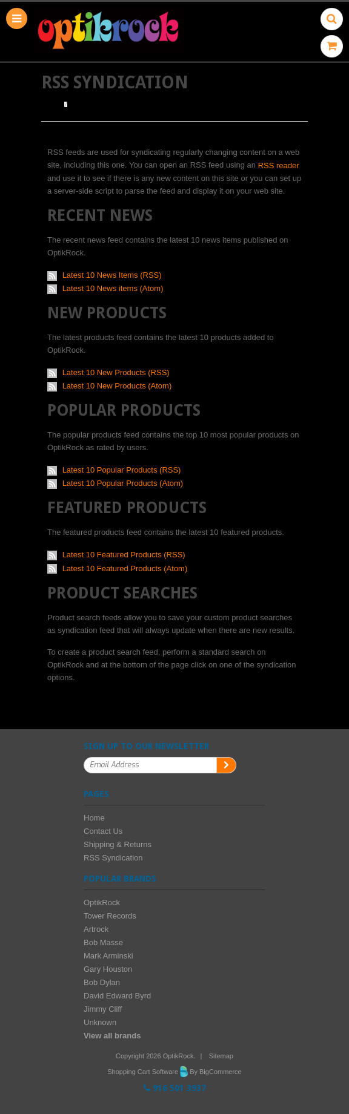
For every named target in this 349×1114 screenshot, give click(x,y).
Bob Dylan (102, 982)
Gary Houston (108, 969)
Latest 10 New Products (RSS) (116, 372)
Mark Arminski (108, 955)
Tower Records (110, 915)
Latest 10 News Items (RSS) (112, 275)
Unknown (100, 1022)
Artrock (96, 929)
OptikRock (102, 902)
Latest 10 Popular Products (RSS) (121, 469)
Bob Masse (103, 942)
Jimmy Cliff (103, 1009)
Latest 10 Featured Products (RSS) (123, 554)
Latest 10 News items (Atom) (113, 288)
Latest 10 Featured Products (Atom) (125, 568)
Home (51, 104)
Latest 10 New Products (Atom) (117, 385)
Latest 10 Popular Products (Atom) (122, 483)
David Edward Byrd (117, 995)
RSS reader (278, 165)
